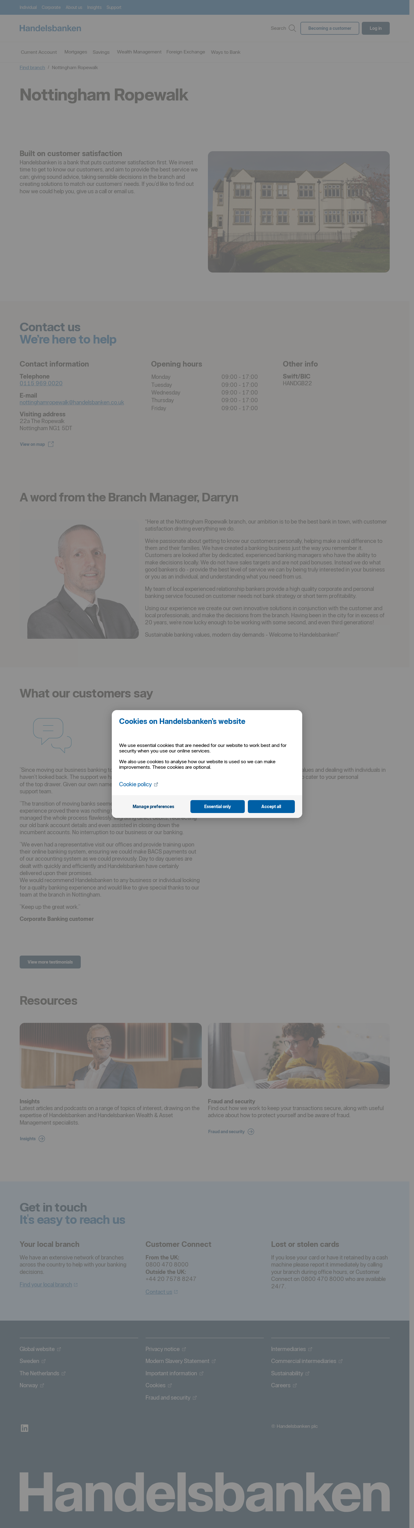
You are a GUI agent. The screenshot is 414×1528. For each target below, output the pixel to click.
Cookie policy (138, 784)
